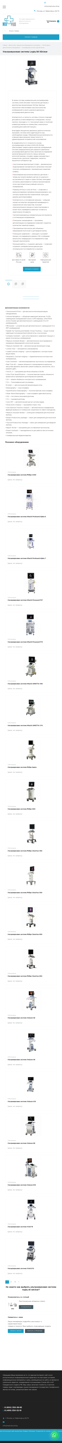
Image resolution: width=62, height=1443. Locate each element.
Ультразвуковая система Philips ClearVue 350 (25, 851)
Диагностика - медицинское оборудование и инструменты (24, 45)
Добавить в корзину (31, 269)
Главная (5, 45)
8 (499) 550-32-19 (12, 1410)
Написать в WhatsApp (34, 1330)
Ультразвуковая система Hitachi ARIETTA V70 (25, 725)
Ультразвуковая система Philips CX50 (22, 475)
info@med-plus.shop (51, 6)
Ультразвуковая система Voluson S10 (22, 1101)
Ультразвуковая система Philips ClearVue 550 (25, 892)
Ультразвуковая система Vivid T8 (20, 1226)
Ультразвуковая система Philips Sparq (22, 767)
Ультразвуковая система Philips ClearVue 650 (25, 934)
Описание (8, 284)
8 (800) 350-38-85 (13, 1407)
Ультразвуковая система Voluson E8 (21, 1143)
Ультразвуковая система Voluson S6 (21, 1059)
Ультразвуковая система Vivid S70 (21, 1268)
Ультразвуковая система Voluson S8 (21, 1018)
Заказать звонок (15, 1330)
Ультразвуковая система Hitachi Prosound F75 (25, 642)
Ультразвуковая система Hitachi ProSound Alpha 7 (27, 558)
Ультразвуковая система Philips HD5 (21, 809)
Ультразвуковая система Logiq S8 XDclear (33, 47)
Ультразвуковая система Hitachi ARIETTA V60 (25, 683)
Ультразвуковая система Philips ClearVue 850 (25, 976)
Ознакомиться (26, 1307)
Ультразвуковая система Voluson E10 (22, 1185)
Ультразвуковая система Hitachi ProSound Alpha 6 (27, 516)
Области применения (15, 284)
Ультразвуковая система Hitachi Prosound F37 (25, 600)
